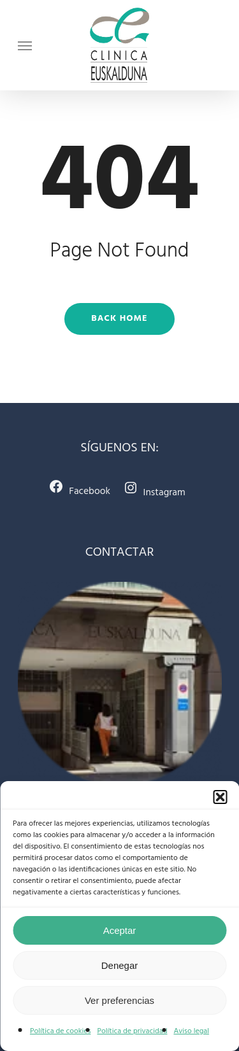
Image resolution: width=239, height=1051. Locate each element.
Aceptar (119, 930)
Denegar (119, 965)
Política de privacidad (132, 1031)
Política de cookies (60, 1031)
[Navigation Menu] (25, 45)
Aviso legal (191, 1031)
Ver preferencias (119, 1000)
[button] (220, 797)
